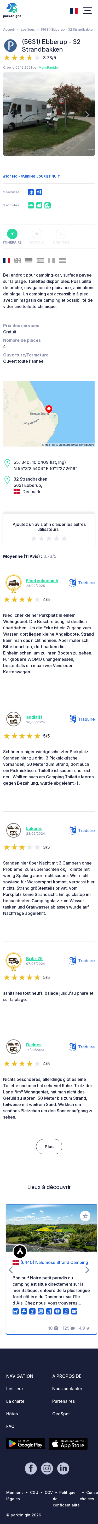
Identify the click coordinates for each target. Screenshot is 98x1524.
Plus (49, 1146)
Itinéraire (12, 236)
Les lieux (28, 29)
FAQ (10, 1426)
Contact (61, 236)
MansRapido (48, 67)
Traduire (82, 583)
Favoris (37, 236)
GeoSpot (61, 1413)
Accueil (9, 29)
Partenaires (63, 1401)
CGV (49, 1492)
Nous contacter (67, 1388)
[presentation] (10, 114)
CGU (34, 1492)
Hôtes (12, 1413)
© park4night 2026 (23, 1515)
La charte (15, 1401)
